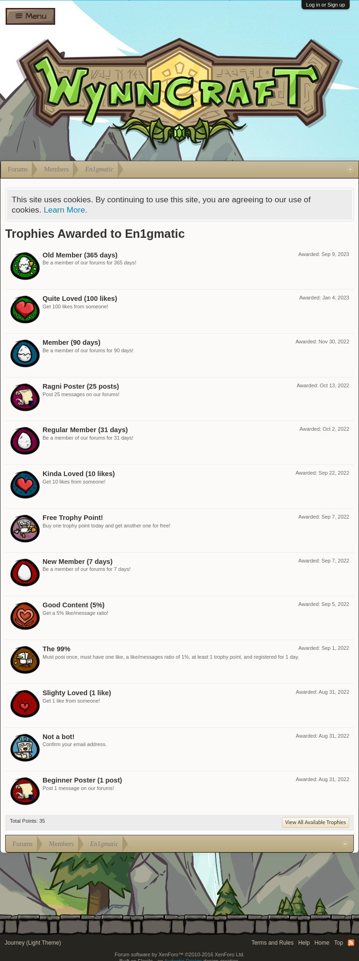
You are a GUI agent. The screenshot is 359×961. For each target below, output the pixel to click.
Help (304, 943)
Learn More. (65, 209)
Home (322, 943)
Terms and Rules (272, 943)
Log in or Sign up (325, 4)
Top (338, 943)
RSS (351, 943)
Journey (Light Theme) (33, 943)
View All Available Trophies (315, 822)
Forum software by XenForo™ (179, 954)
